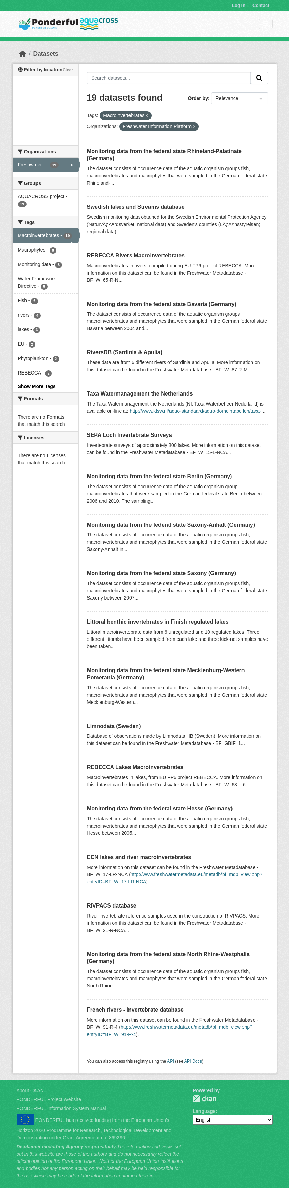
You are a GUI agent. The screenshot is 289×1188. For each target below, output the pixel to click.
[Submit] (259, 78)
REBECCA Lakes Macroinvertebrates (135, 767)
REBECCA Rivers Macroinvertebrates (136, 255)
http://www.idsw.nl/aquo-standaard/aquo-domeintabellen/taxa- (195, 411)
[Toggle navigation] (266, 24)
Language (204, 1111)
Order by (198, 98)
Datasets (45, 53)
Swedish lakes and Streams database (136, 207)
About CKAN (30, 1090)
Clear (68, 70)
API (170, 1061)
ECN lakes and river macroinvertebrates (139, 857)
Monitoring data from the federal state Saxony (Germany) (161, 573)
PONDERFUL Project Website (49, 1099)
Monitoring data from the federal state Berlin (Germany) (159, 476)
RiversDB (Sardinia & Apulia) (124, 352)
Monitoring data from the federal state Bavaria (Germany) (161, 304)
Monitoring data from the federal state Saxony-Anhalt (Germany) (171, 525)
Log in (238, 5)
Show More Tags (37, 386)
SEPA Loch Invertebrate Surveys (129, 435)
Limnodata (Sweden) (114, 726)
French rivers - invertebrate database (135, 1010)
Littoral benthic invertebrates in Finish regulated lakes (158, 622)
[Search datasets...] (169, 78)
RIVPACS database (111, 906)
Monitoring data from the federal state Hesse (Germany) (160, 808)
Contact (260, 5)
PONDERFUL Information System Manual (61, 1108)
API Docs (193, 1061)
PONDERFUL (204, 1098)
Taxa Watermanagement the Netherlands (140, 394)
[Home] (22, 53)
